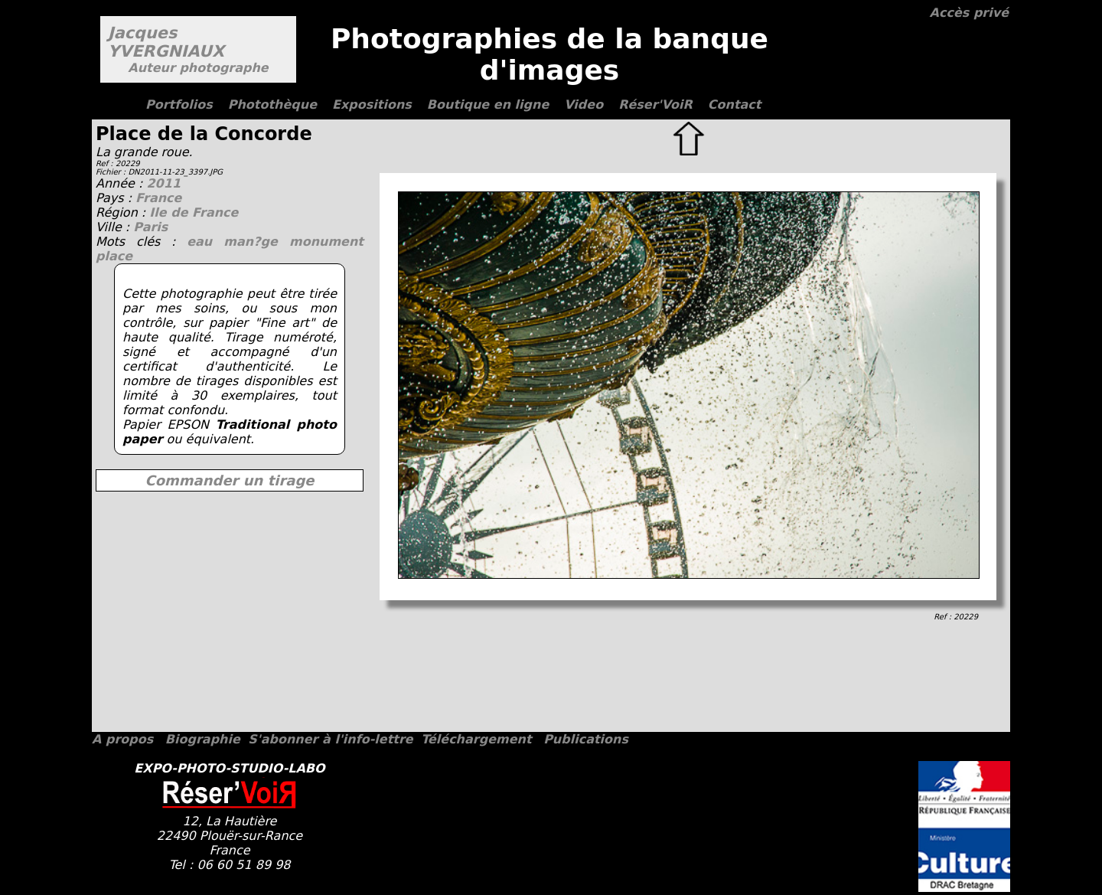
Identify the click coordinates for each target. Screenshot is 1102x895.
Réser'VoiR (655, 104)
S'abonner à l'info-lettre (330, 739)
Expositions (372, 104)
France (158, 198)
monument (326, 241)
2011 (163, 183)
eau (205, 241)
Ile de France (193, 212)
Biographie (202, 739)
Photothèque (272, 104)
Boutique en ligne (488, 104)
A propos (122, 739)
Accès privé (969, 12)
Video (583, 104)
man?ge (256, 241)
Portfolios (179, 104)
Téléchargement (476, 739)
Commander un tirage (229, 480)
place (114, 256)
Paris (150, 227)
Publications (585, 739)
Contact (734, 104)
